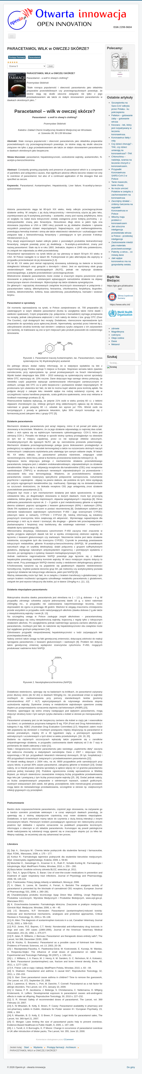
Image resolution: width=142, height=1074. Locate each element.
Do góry (131, 1067)
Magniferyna (117, 331)
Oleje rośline (117, 338)
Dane (114, 341)
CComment (69, 1039)
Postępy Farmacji (17, 57)
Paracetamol (34, 57)
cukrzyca (115, 334)
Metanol (115, 344)
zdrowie (115, 328)
